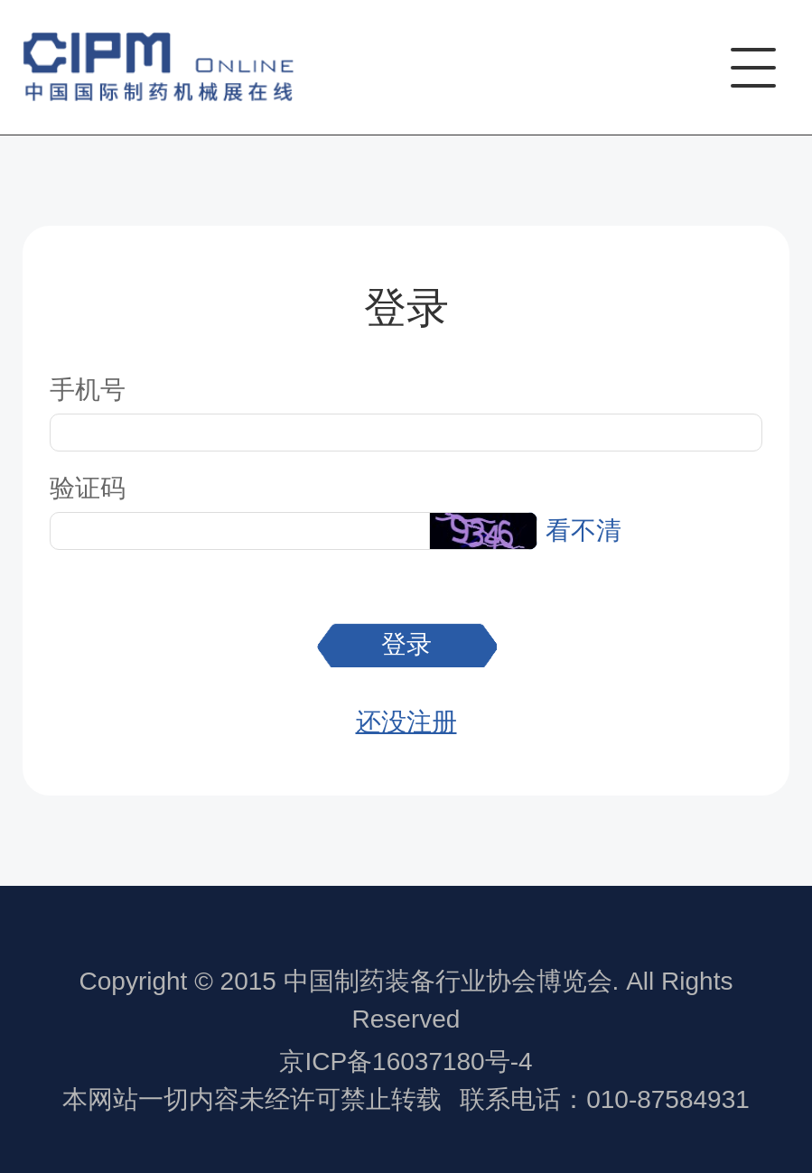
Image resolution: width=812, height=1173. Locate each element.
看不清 (583, 531)
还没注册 (406, 722)
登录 (406, 644)
